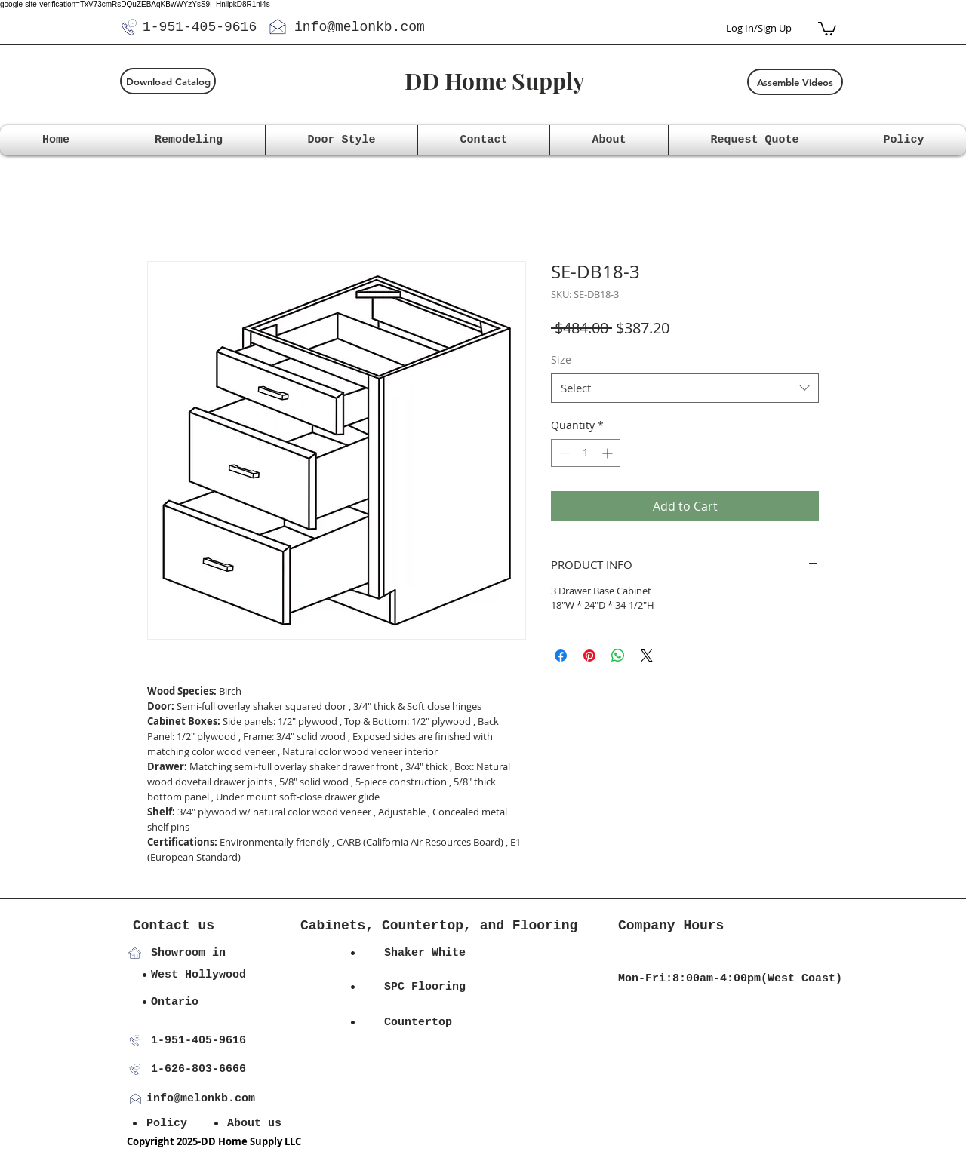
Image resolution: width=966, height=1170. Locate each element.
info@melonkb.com (359, 27)
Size (561, 359)
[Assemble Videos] (795, 82)
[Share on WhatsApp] (618, 655)
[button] (827, 27)
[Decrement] (562, 453)
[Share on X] (647, 655)
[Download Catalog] (168, 81)
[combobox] (685, 388)
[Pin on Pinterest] (589, 655)
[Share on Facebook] (561, 655)
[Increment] (608, 453)
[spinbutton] (585, 453)
